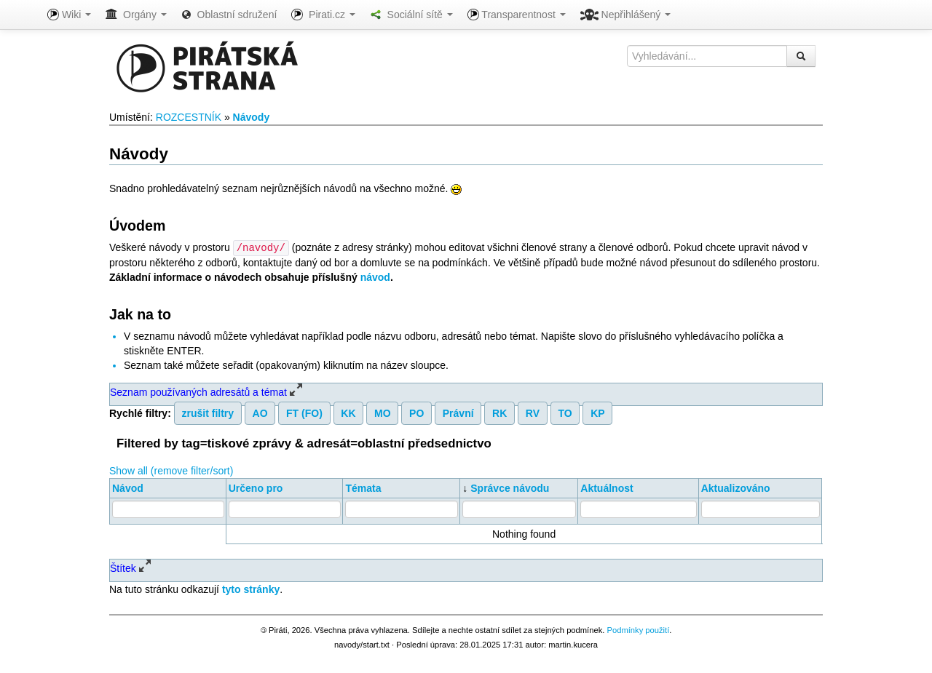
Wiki (69, 14)
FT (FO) (304, 412)
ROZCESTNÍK (188, 117)
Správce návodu (509, 487)
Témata (363, 487)
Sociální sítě (411, 14)
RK (499, 412)
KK (348, 412)
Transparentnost (516, 14)
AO (260, 412)
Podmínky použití (638, 629)
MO (382, 412)
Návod (127, 487)
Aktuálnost (606, 487)
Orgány (136, 14)
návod (375, 276)
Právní (458, 412)
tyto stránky (251, 588)
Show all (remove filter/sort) (171, 470)
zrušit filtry (208, 412)
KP (597, 412)
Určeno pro (256, 487)
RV (533, 412)
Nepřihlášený (625, 14)
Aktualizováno (735, 487)
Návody (251, 117)
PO (416, 412)
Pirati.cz (323, 14)
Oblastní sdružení (229, 14)
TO (565, 412)
